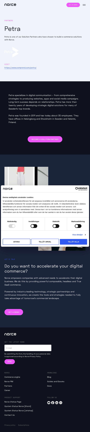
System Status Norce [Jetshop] (18, 410)
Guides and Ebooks (55, 381)
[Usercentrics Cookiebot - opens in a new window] (77, 189)
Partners (8, 386)
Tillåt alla (73, 242)
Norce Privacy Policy (33, 356)
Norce (7, 372)
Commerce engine (12, 377)
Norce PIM (8, 381)
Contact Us (9, 415)
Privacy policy (9, 425)
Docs (49, 386)
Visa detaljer (77, 235)
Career (7, 390)
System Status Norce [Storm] (17, 406)
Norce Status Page (12, 402)
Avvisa (16, 242)
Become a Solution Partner (45, 139)
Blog (49, 377)
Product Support (12, 397)
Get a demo (73, 5)
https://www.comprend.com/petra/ (20, 67)
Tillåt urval (45, 242)
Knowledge (52, 372)
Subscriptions (23, 425)
